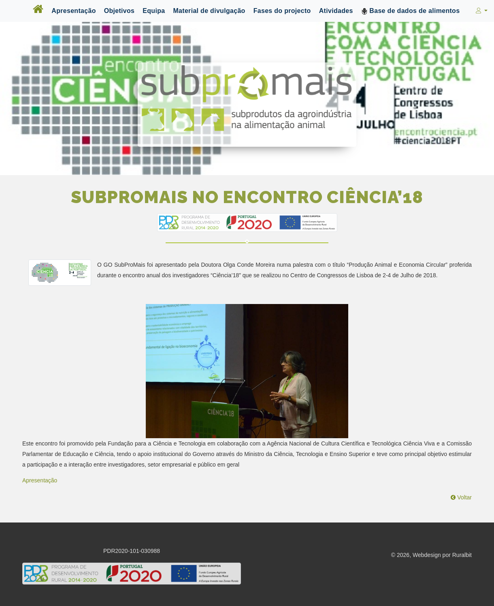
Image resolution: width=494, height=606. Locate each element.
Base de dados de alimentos (410, 11)
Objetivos (119, 10)
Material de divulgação (209, 10)
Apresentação (73, 10)
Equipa (154, 10)
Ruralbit (462, 555)
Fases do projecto (282, 10)
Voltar (461, 497)
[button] (481, 11)
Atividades (336, 10)
